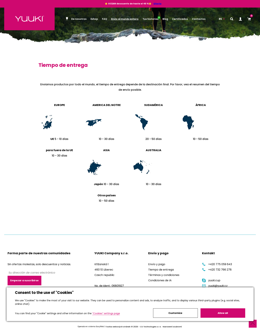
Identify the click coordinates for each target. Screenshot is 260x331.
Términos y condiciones (163, 275)
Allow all (223, 313)
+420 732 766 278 (217, 270)
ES (220, 19)
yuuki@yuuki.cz (215, 286)
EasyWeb (100, 326)
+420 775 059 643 (217, 264)
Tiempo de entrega (161, 270)
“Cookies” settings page (106, 313)
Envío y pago (156, 264)
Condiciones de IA (160, 280)
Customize (175, 313)
